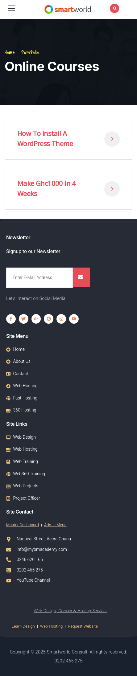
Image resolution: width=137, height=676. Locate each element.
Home (10, 52)
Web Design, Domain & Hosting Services (70, 611)
